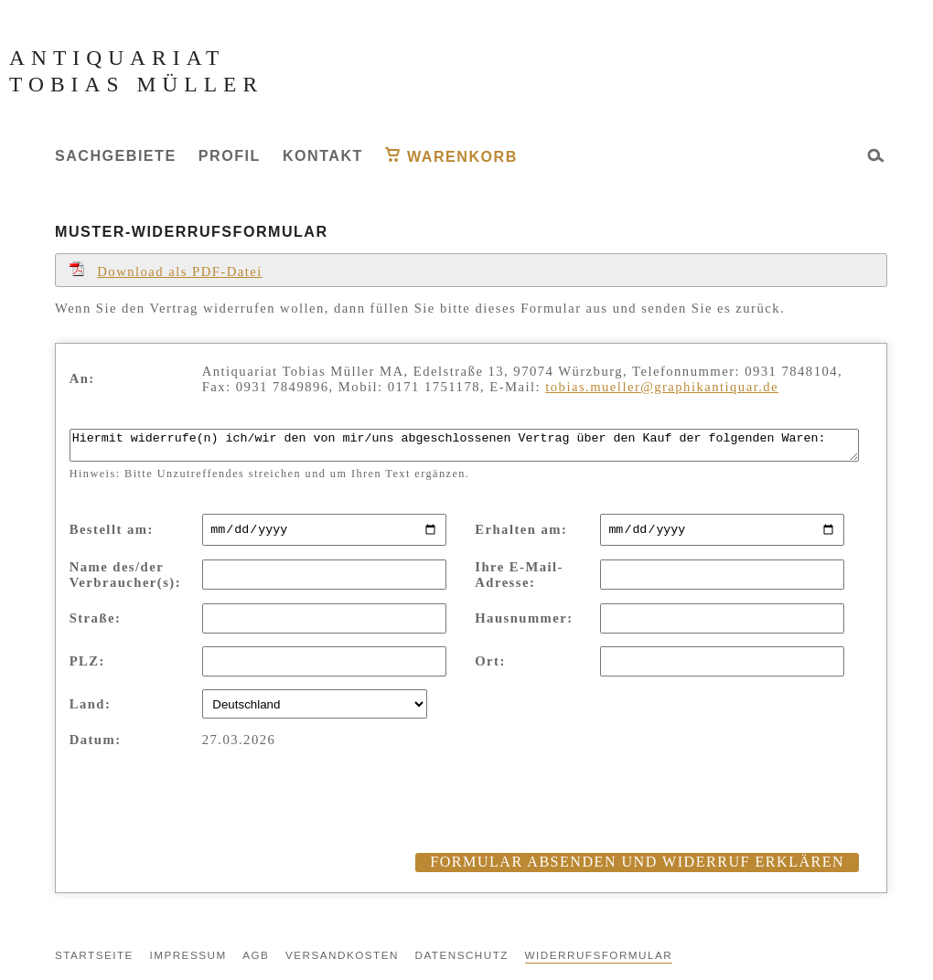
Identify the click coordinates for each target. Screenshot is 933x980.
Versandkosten (342, 962)
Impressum (187, 962)
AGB (255, 962)
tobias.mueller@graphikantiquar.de (661, 386)
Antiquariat (117, 57)
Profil (229, 155)
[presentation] (209, 824)
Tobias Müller (136, 84)
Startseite (94, 962)
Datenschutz (461, 962)
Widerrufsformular (599, 962)
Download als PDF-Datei (166, 271)
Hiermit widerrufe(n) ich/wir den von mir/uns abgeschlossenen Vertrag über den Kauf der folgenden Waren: (465, 448)
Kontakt (323, 155)
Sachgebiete (116, 155)
